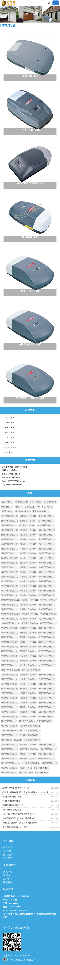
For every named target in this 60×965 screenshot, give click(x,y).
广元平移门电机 (28, 679)
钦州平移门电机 (46, 595)
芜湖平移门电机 (9, 744)
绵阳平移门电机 (46, 660)
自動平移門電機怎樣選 (12, 810)
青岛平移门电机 (9, 749)
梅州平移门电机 (46, 539)
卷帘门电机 (9, 432)
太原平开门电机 (28, 754)
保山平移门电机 (46, 632)
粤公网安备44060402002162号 (19, 959)
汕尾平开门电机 (9, 572)
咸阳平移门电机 (46, 712)
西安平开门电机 (46, 707)
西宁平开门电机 (27, 721)
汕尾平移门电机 (9, 535)
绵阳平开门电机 (9, 665)
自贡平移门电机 (28, 665)
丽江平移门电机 (9, 637)
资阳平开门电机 (28, 693)
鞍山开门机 (26, 768)
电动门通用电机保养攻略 (13, 797)
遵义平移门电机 (46, 609)
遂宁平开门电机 (28, 684)
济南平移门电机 (46, 744)
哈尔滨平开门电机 (30, 763)
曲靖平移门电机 (46, 628)
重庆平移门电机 (28, 656)
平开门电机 (9, 422)
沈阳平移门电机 (46, 754)
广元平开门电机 (46, 679)
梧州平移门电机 (9, 586)
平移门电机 (9, 417)
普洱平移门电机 (28, 637)
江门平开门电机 (46, 553)
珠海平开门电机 (9, 549)
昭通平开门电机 (28, 646)
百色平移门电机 (9, 595)
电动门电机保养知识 (11, 801)
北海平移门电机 (46, 586)
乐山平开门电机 (46, 688)
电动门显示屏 (10, 447)
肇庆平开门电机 (28, 558)
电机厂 (19, 507)
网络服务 (7, 882)
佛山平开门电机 (28, 544)
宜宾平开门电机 (9, 698)
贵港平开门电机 (28, 605)
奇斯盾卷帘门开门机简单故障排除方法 (18, 818)
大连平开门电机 (9, 768)
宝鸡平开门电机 (9, 712)
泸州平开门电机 (28, 674)
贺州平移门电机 (46, 591)
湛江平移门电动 (27, 525)
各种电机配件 (32, 507)
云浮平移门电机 (46, 535)
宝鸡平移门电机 (28, 712)
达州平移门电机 (9, 702)
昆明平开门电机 (28, 642)
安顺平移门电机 (30, 614)
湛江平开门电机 (9, 567)
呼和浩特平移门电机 (30, 735)
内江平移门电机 (46, 684)
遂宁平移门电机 (9, 684)
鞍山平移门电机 (41, 768)
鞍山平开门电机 (9, 772)
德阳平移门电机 (46, 674)
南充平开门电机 (46, 698)
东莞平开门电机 (46, 549)
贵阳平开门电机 (28, 618)
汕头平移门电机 (9, 530)
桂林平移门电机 (28, 581)
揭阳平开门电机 (46, 572)
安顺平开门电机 (30, 623)
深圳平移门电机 (9, 521)
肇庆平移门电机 (9, 525)
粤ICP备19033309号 (20, 955)
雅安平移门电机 (46, 702)
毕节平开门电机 (48, 623)
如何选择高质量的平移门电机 (14, 827)
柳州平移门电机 (9, 581)
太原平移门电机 (9, 754)
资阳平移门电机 (9, 693)
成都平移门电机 (9, 660)
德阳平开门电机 (9, 679)
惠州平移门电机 (28, 521)
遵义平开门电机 (46, 618)
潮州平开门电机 (9, 577)
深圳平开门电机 (9, 553)
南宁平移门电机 (46, 577)
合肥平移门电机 (32, 740)
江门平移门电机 (45, 521)
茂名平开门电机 (46, 563)
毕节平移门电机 (48, 614)
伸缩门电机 (9, 442)
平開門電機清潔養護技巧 (13, 805)
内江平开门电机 (9, 688)
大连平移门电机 (49, 763)
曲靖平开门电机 (46, 642)
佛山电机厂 (7, 507)
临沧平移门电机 (46, 637)
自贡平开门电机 (46, 665)
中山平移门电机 (41, 511)
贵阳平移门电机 (28, 609)
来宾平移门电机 (28, 591)
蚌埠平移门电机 (28, 744)
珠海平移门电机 (28, 516)
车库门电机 (8, 25)
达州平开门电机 (28, 702)
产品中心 (7, 872)
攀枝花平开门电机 (31, 670)
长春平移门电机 (28, 758)
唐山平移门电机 (48, 749)
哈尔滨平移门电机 (10, 763)
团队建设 (7, 854)
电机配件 (8, 452)
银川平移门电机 (44, 721)
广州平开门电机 (28, 549)
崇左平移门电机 (9, 591)
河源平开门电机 (28, 567)
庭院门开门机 (41, 772)
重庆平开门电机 (46, 656)
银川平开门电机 (9, 726)
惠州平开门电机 (28, 553)
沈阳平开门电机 (9, 758)
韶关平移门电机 (9, 539)
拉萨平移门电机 (32, 730)
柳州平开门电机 (48, 600)
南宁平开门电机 (30, 600)
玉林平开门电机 (9, 609)
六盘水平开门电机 (10, 623)
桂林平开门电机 (9, 605)
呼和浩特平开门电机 (11, 740)
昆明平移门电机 (28, 628)
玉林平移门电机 (46, 581)
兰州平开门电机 (45, 716)
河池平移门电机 (28, 595)
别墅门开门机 (26, 772)
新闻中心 (7, 875)
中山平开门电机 (46, 544)
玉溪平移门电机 (9, 632)
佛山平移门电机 (23, 511)
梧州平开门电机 (46, 605)
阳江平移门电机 (28, 535)
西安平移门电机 (28, 707)
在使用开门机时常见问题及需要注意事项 (19, 823)
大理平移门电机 (9, 642)
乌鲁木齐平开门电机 (11, 730)
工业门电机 (9, 437)
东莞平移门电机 (46, 516)
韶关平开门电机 (28, 563)
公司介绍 (7, 847)
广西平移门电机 (28, 577)
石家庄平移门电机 (29, 749)
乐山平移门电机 (28, 688)
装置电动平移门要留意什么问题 (15, 788)
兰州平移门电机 (28, 716)
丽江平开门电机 (9, 651)
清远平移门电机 (28, 539)
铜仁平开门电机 (9, 628)
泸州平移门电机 (9, 674)
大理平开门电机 (9, 656)
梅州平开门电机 (28, 572)
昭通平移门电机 (28, 632)
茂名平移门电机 (45, 525)
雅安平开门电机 (9, 707)
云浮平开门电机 (46, 558)
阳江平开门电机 (9, 558)
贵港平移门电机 (28, 586)
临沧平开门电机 (46, 651)
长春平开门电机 (46, 758)
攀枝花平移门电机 (10, 670)
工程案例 (7, 879)
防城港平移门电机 (10, 600)
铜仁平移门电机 (9, 618)
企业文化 (7, 851)
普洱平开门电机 (28, 651)
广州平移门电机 (9, 516)
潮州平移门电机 (28, 530)
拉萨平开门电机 (9, 735)
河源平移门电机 (9, 544)
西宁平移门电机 (9, 721)
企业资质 (7, 858)
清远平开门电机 (9, 563)
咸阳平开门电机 (9, 716)
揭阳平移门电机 (46, 530)
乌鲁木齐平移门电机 (30, 726)
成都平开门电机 (28, 660)
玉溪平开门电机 (9, 646)
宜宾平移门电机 (46, 693)
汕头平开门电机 (46, 567)
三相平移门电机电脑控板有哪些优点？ (18, 814)
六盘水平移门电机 (10, 614)
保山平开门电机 (46, 646)
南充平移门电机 (28, 698)
